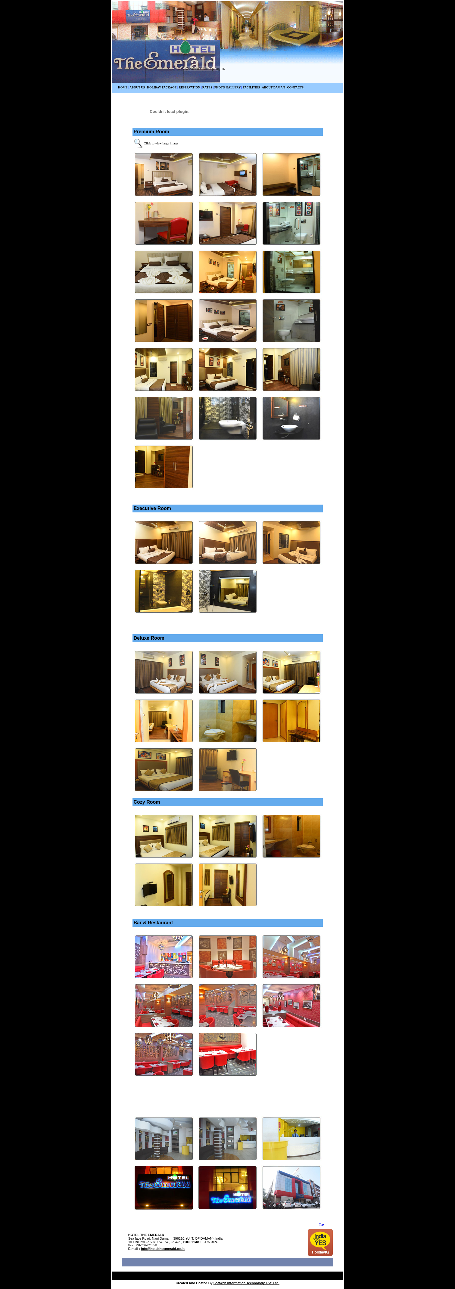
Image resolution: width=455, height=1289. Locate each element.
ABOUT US (137, 87)
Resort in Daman (239, 1275)
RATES (207, 87)
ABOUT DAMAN (273, 87)
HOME (123, 87)
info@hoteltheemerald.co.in (163, 1248)
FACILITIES (251, 87)
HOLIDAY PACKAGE (161, 87)
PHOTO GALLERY (227, 87)
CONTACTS (295, 87)
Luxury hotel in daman (167, 1275)
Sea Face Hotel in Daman (205, 1275)
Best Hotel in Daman (133, 1275)
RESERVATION (189, 87)
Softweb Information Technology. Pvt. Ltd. (246, 1283)
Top (321, 1224)
